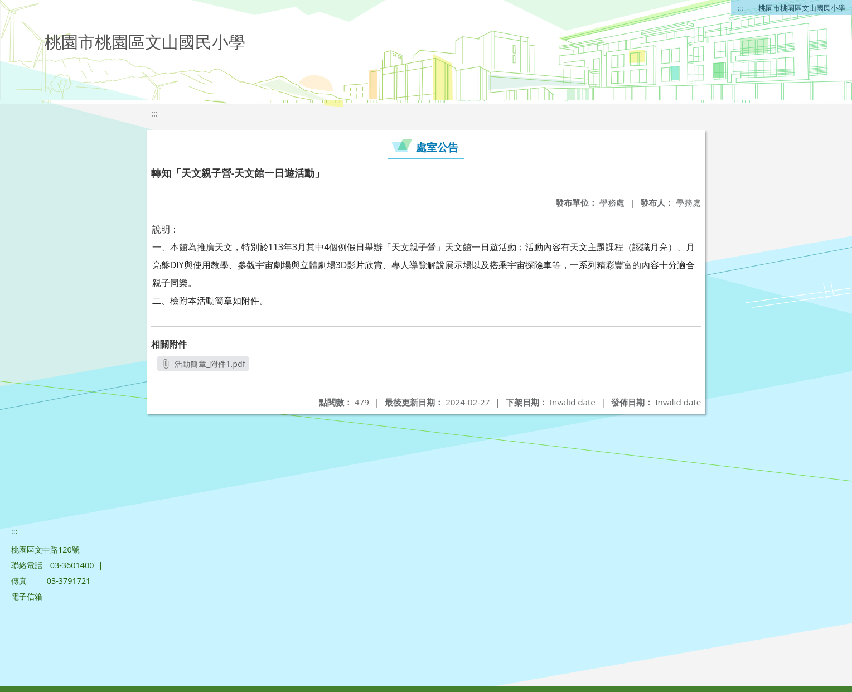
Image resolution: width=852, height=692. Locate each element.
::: (740, 8)
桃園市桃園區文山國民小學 (801, 8)
